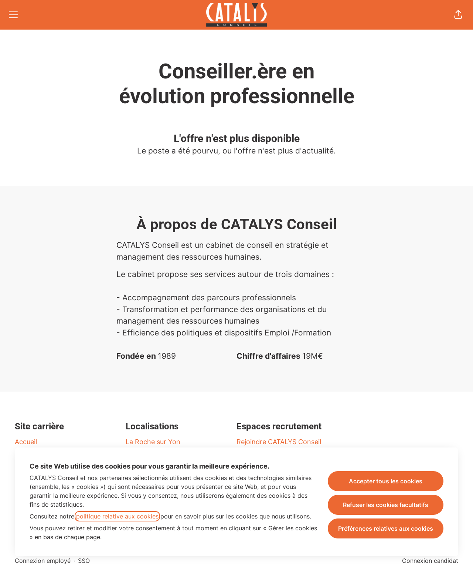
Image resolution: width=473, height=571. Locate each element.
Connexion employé (43, 560)
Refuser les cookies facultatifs (385, 505)
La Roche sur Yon (153, 442)
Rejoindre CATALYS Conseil (278, 442)
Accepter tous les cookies (385, 481)
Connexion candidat (430, 560)
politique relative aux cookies (117, 516)
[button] (458, 14)
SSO (84, 560)
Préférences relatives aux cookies (385, 528)
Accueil (26, 442)
